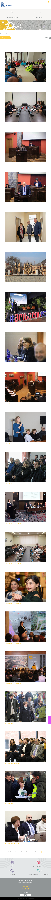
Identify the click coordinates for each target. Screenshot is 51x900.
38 (15, 851)
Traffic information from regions (38, 874)
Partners (12, 874)
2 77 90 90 (25, 888)
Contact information (25, 880)
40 (21, 851)
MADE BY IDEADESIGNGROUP (29, 898)
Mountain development (12, 17)
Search (48, 37)
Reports (12, 866)
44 (32, 851)
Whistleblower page (39, 866)
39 (18, 851)
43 (29, 851)
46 (38, 851)
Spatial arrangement (38, 17)
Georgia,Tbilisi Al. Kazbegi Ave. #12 (25, 882)
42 (26, 851)
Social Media (25, 892)
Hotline (25, 886)
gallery (3, 38)
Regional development (38, 11)
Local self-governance (12, 11)
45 (35, 851)
